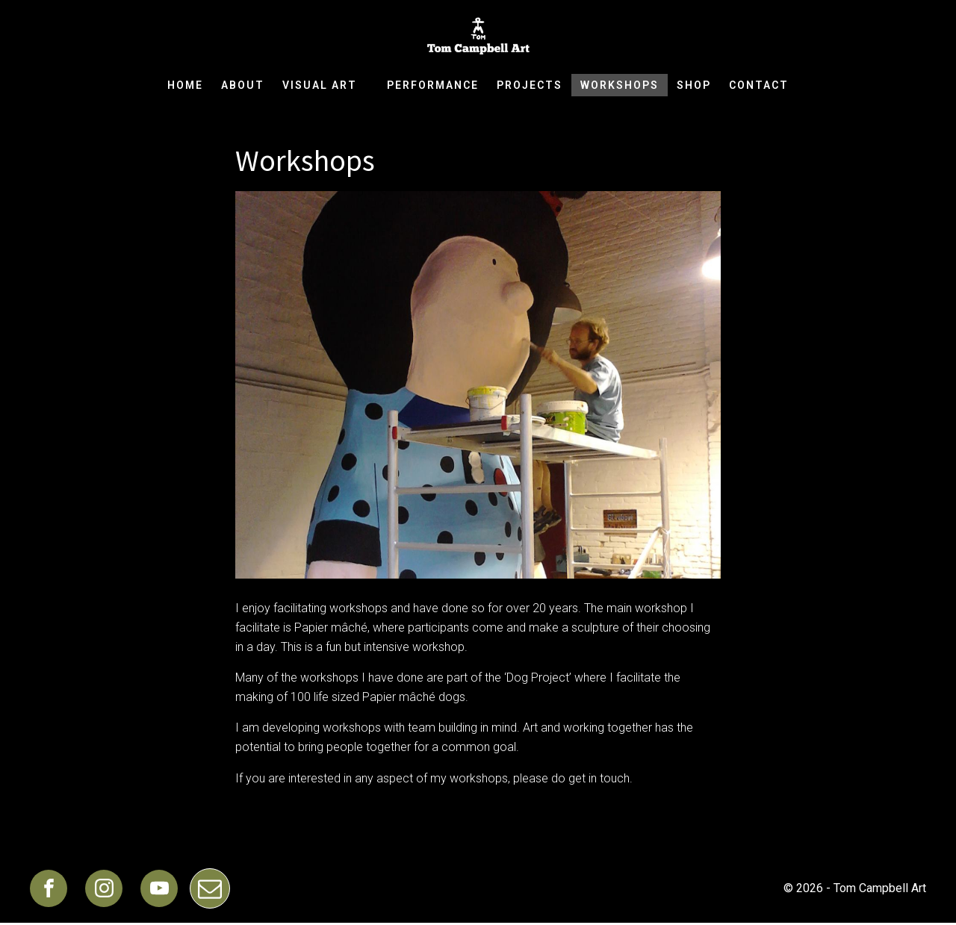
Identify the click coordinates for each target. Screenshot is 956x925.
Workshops (619, 85)
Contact (759, 85)
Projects (529, 85)
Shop (694, 85)
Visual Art (325, 85)
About (242, 85)
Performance (433, 85)
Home (185, 85)
